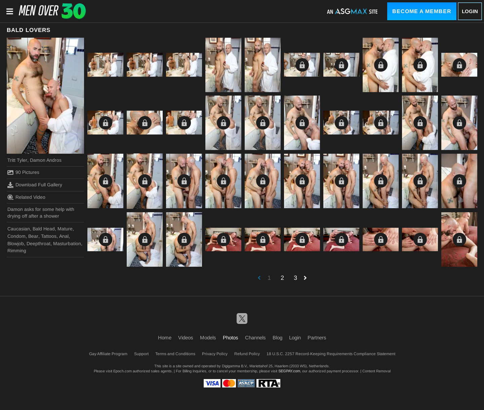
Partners (317, 337)
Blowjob (15, 243)
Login (470, 11)
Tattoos (48, 236)
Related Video (26, 197)
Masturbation (67, 243)
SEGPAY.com (289, 371)
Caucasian (18, 228)
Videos (185, 337)
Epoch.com (122, 371)
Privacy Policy (215, 353)
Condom (16, 236)
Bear (33, 236)
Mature (65, 228)
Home (164, 337)
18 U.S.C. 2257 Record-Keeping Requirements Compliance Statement (331, 353)
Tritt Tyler (17, 160)
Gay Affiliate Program (108, 353)
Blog (277, 337)
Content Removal (376, 371)
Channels (255, 337)
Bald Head (44, 228)
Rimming (16, 250)
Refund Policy (247, 353)
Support (141, 353)
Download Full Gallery (34, 185)
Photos (230, 337)
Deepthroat (38, 243)
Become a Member (421, 11)
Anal (64, 236)
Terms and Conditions (175, 353)
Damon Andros (46, 160)
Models (208, 337)
